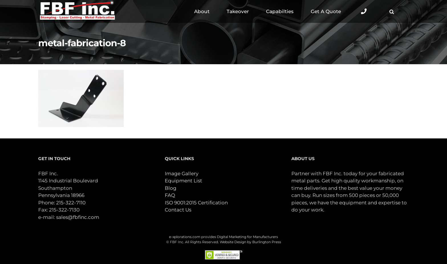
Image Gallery (181, 173)
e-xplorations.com (184, 237)
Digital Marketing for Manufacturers (247, 237)
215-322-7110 (71, 202)
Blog (170, 188)
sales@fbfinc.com (77, 217)
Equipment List (183, 181)
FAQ (170, 195)
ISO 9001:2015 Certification (196, 202)
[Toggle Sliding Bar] (363, 11)
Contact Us (178, 210)
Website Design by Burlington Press (250, 242)
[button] (391, 11)
